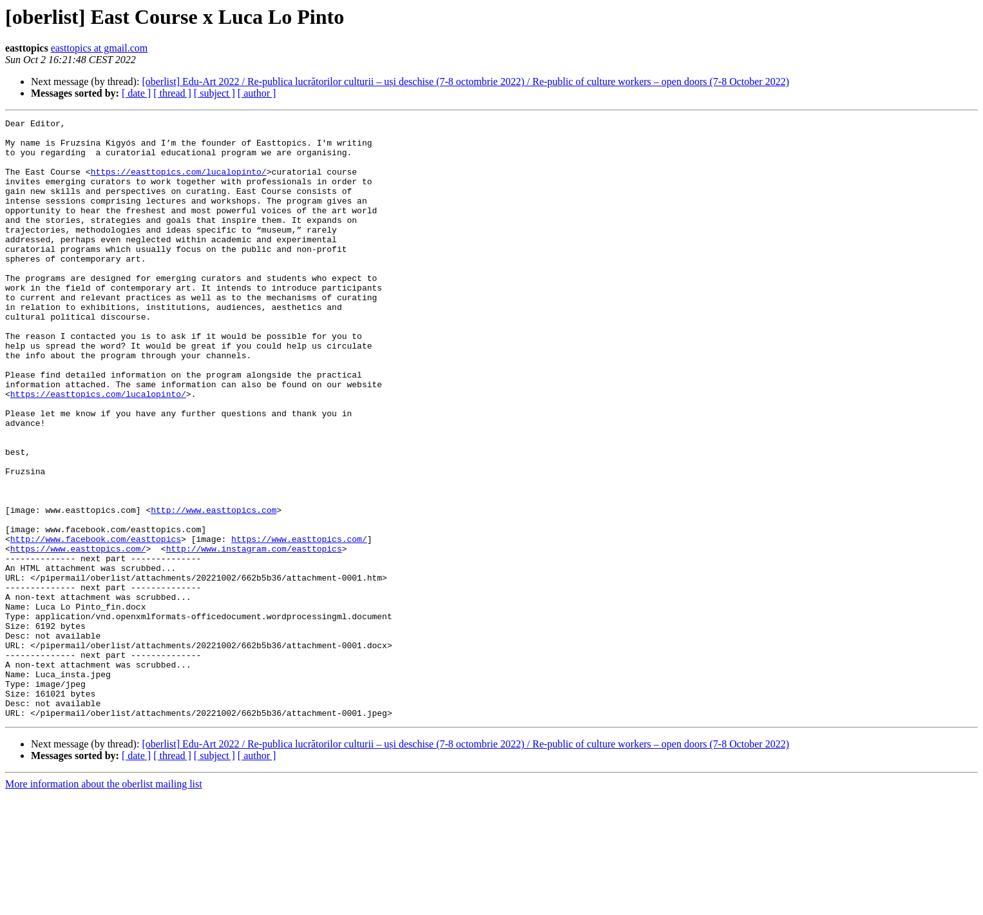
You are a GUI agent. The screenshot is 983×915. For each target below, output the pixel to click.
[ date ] (136, 93)
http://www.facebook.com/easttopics (95, 624)
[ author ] (257, 93)
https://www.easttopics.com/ (299, 624)
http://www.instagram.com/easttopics (254, 635)
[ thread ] (172, 93)
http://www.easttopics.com (213, 589)
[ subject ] (214, 93)
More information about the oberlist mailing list (103, 903)
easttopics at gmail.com (99, 48)
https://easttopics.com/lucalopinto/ (179, 183)
